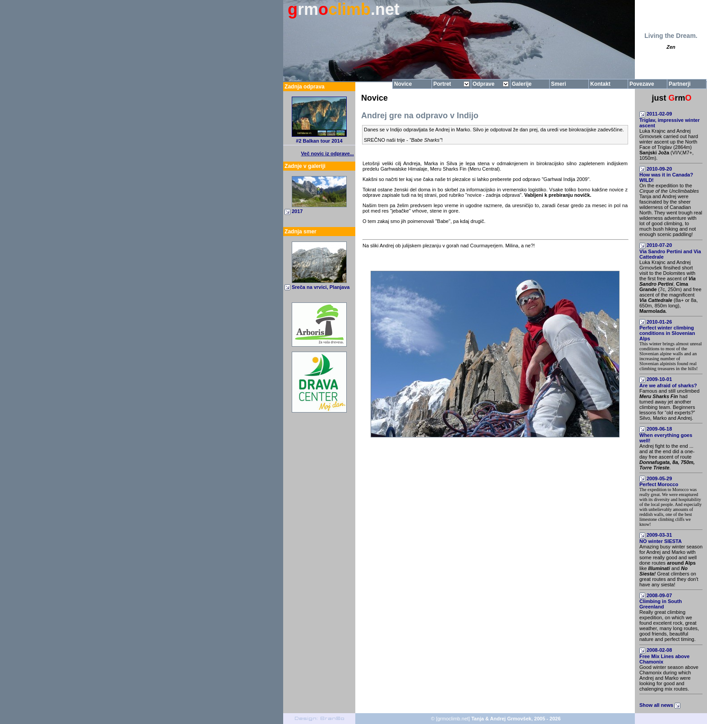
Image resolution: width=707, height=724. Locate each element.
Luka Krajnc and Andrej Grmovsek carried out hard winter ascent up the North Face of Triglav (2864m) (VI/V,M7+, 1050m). (668, 144)
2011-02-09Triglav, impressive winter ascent (669, 119)
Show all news (660, 705)
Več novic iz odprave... (327, 153)
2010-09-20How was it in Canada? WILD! (666, 174)
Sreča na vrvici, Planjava (320, 287)
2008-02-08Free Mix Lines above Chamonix (664, 655)
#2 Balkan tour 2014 (319, 141)
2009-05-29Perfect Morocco (658, 481)
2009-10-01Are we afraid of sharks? (668, 382)
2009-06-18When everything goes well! (665, 434)
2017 (297, 211)
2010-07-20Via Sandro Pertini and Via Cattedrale (670, 251)
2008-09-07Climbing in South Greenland (660, 601)
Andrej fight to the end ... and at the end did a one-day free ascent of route (667, 456)
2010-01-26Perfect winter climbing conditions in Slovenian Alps (667, 330)
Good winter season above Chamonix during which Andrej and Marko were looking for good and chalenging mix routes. (668, 678)
